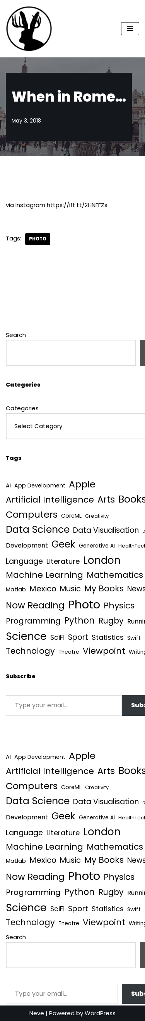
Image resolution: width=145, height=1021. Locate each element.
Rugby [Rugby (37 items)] (111, 620)
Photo (37, 239)
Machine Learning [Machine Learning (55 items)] (44, 575)
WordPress (100, 1013)
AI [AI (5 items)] (8, 485)
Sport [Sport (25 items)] (78, 637)
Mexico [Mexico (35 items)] (42, 588)
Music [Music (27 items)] (70, 589)
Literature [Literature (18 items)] (63, 561)
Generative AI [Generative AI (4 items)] (97, 545)
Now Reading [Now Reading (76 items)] (35, 605)
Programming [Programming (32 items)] (33, 620)
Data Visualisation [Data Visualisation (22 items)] (106, 530)
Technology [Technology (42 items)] (30, 650)
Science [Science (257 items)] (26, 636)
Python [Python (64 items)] (79, 621)
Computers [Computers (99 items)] (32, 514)
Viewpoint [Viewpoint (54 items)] (104, 651)
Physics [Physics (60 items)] (119, 605)
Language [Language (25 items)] (24, 561)
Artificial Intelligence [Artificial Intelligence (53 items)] (50, 500)
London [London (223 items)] (102, 560)
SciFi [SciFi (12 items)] (57, 637)
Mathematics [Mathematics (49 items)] (115, 574)
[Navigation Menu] (130, 28)
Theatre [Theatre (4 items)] (68, 652)
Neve (36, 1013)
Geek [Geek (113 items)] (63, 544)
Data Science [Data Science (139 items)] (38, 529)
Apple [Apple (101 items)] (82, 484)
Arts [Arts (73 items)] (106, 499)
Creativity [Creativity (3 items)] (97, 516)
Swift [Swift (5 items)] (134, 638)
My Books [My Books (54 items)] (104, 588)
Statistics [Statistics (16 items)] (108, 637)
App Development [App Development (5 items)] (39, 485)
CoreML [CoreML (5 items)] (71, 516)
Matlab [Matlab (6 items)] (16, 589)
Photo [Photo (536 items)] (84, 604)
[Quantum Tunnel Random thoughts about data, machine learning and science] (29, 28)
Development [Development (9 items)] (27, 545)
